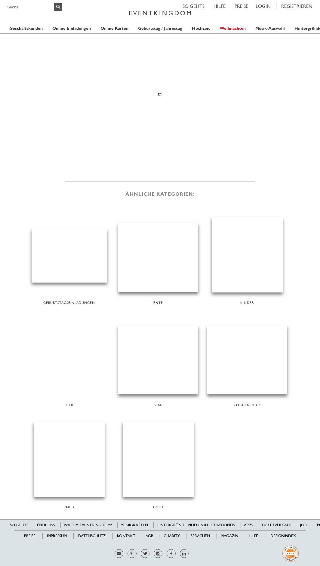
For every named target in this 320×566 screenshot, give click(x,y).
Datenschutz (92, 536)
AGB (149, 536)
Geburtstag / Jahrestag (160, 28)
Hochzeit (201, 28)
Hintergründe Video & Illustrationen (196, 525)
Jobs (304, 525)
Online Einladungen (71, 28)
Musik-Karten (134, 525)
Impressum (57, 536)
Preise (241, 6)
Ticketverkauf (276, 525)
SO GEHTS (194, 6)
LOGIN (263, 6)
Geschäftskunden (26, 28)
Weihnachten (233, 28)
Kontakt (126, 536)
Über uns (46, 525)
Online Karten (114, 28)
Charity (172, 536)
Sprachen (200, 536)
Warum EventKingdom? (88, 525)
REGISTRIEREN (296, 6)
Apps (248, 525)
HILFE (220, 6)
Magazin (229, 536)
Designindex (283, 536)
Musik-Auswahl (270, 28)
